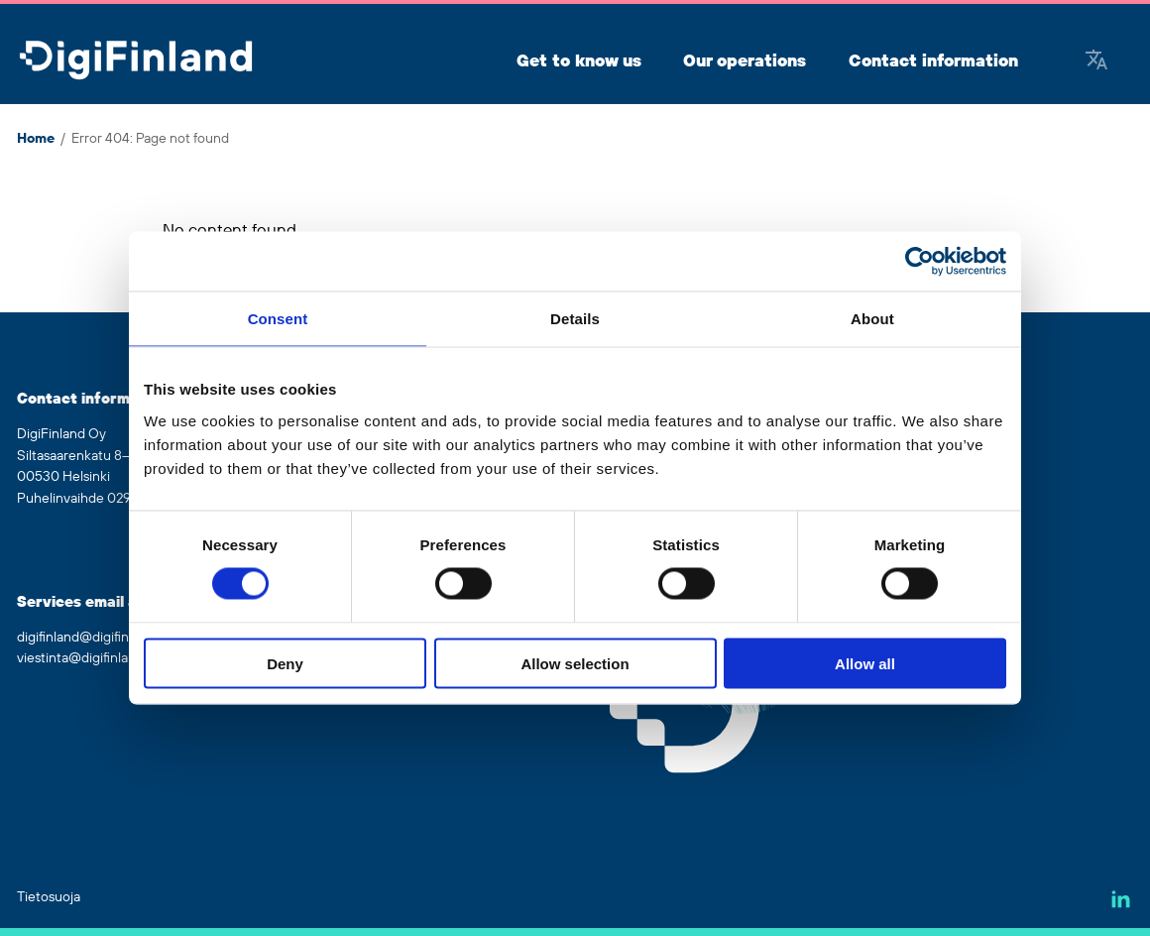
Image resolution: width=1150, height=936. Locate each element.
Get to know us (579, 61)
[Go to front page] (136, 62)
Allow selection (574, 662)
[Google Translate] (1096, 62)
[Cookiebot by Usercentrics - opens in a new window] (919, 262)
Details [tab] (575, 318)
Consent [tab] (278, 318)
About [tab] (872, 318)
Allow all (865, 662)
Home (36, 139)
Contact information (933, 61)
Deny (285, 662)
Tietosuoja (48, 897)
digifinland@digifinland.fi (91, 637)
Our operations (744, 61)
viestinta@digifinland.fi (85, 658)
